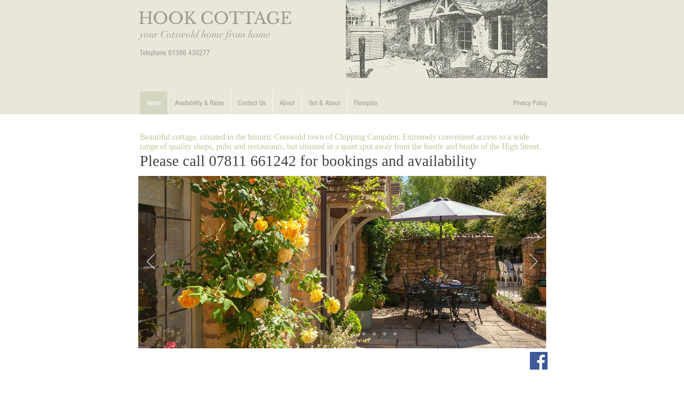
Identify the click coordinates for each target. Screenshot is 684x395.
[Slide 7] (374, 333)
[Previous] (151, 262)
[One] (311, 333)
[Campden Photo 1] (342, 333)
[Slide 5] (363, 333)
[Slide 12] (301, 333)
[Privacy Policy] (530, 103)
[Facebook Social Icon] (539, 361)
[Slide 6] (322, 333)
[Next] (533, 262)
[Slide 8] (384, 333)
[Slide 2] (289, 333)
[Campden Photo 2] (395, 333)
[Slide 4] (353, 333)
